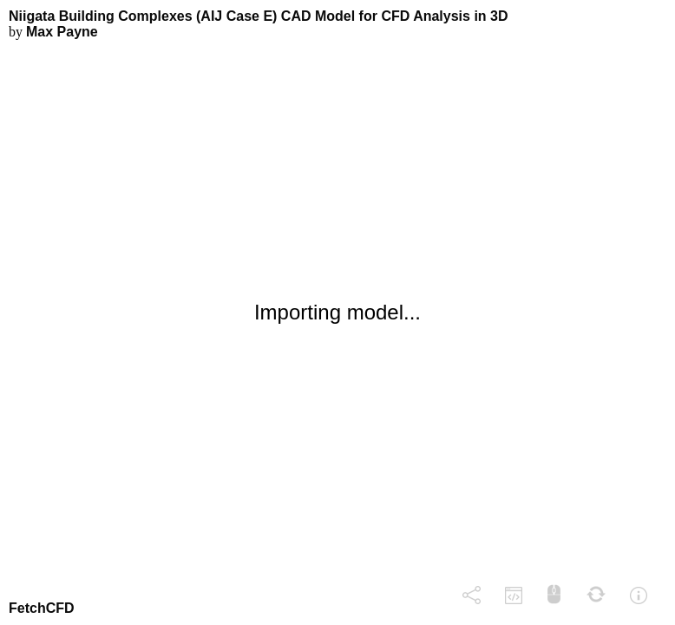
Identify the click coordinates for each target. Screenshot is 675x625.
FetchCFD (42, 608)
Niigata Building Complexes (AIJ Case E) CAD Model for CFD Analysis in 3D (258, 16)
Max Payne (62, 31)
